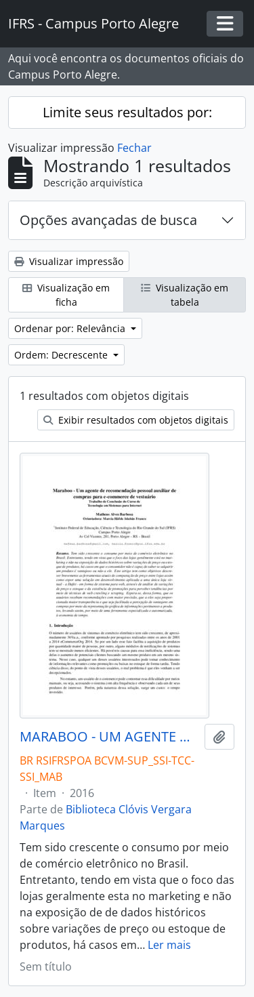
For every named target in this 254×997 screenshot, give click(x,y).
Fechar (134, 147)
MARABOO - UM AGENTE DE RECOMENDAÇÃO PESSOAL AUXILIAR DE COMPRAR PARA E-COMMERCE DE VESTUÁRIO (109, 737)
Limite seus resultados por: (127, 112)
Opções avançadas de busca (108, 220)
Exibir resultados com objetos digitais (135, 419)
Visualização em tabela (184, 294)
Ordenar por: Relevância (71, 328)
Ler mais (169, 944)
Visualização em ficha (66, 294)
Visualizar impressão (68, 261)
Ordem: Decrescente (62, 354)
